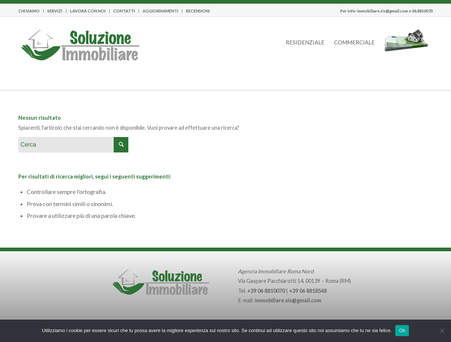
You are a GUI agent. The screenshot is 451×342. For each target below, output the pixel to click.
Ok (402, 330)
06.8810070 (422, 10)
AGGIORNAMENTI (160, 10)
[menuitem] (31, 11)
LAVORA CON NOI (88, 10)
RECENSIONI (198, 10)
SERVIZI (54, 10)
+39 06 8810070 (266, 291)
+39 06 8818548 (308, 291)
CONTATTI (124, 10)
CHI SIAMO (29, 10)
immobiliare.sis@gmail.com (382, 10)
